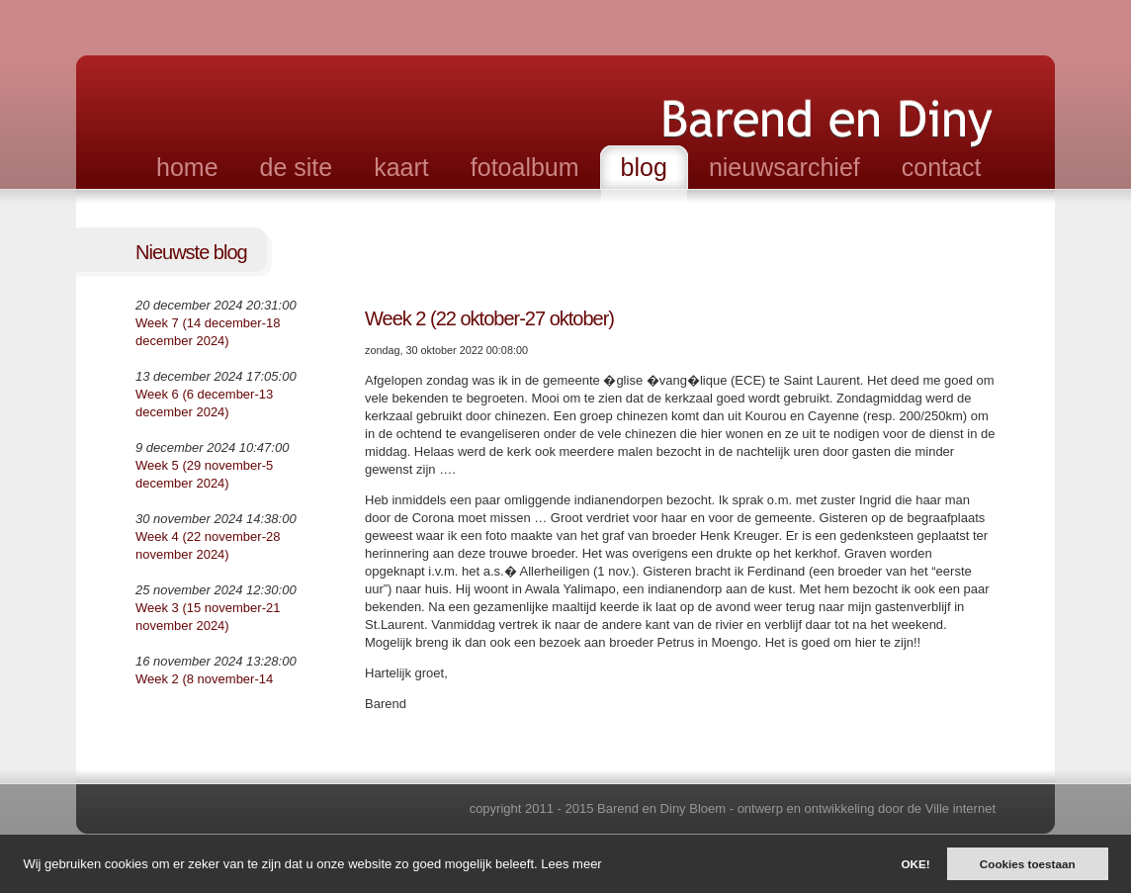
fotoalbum (525, 167)
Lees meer (571, 863)
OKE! (915, 863)
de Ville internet (952, 808)
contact (942, 167)
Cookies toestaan (1028, 863)
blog (644, 167)
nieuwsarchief (784, 167)
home (187, 167)
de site (296, 167)
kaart (401, 167)
